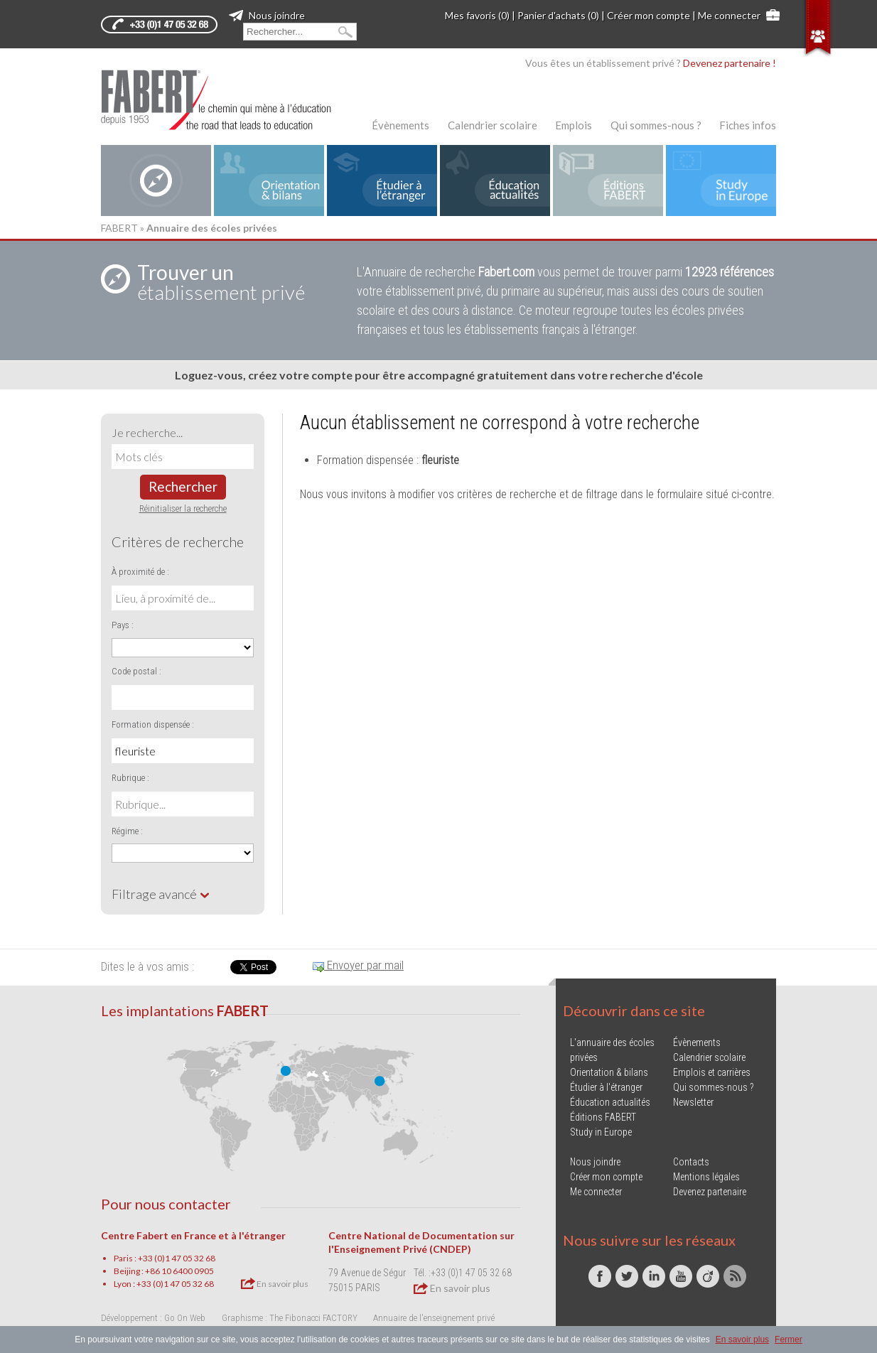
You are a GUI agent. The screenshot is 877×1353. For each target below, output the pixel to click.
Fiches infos (747, 125)
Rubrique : (130, 777)
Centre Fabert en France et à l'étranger (193, 1235)
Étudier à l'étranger (606, 1087)
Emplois (573, 125)
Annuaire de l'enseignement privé (434, 1317)
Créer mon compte (648, 15)
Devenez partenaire (709, 1191)
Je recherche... (147, 432)
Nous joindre (267, 15)
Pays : (123, 625)
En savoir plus (274, 1283)
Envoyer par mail (358, 965)
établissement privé (221, 282)
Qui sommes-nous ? (655, 125)
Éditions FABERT (603, 1117)
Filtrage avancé (161, 894)
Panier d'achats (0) (558, 15)
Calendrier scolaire (492, 125)
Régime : (127, 831)
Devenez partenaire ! (729, 63)
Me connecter (729, 15)
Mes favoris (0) (477, 15)
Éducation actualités (610, 1102)
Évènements (400, 125)
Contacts (691, 1162)
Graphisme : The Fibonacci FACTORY (289, 1317)
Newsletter (693, 1102)
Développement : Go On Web (153, 1317)
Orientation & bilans (609, 1072)
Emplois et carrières (711, 1072)
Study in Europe (601, 1132)
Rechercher (183, 486)
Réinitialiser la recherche (183, 508)
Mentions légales (706, 1176)
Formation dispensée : (153, 724)
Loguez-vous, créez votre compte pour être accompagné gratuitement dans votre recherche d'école (439, 375)
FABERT (119, 228)
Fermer (788, 1339)
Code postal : (136, 671)
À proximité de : (140, 571)
